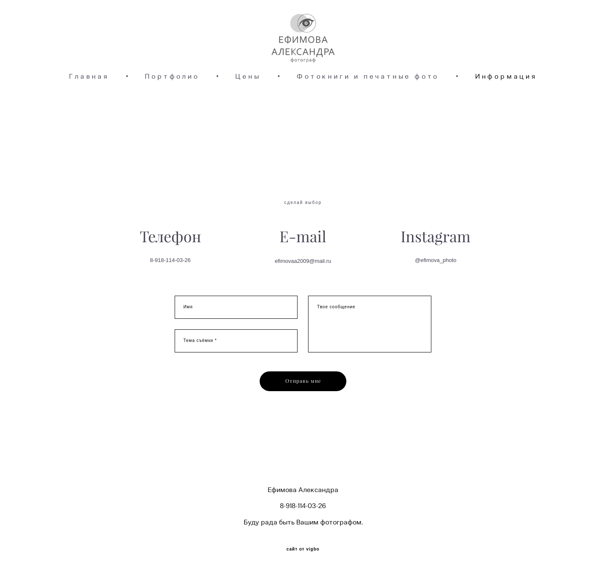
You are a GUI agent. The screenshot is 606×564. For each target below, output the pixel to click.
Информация (506, 99)
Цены (247, 99)
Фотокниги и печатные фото (368, 99)
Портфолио (172, 99)
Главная (89, 99)
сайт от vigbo (303, 544)
